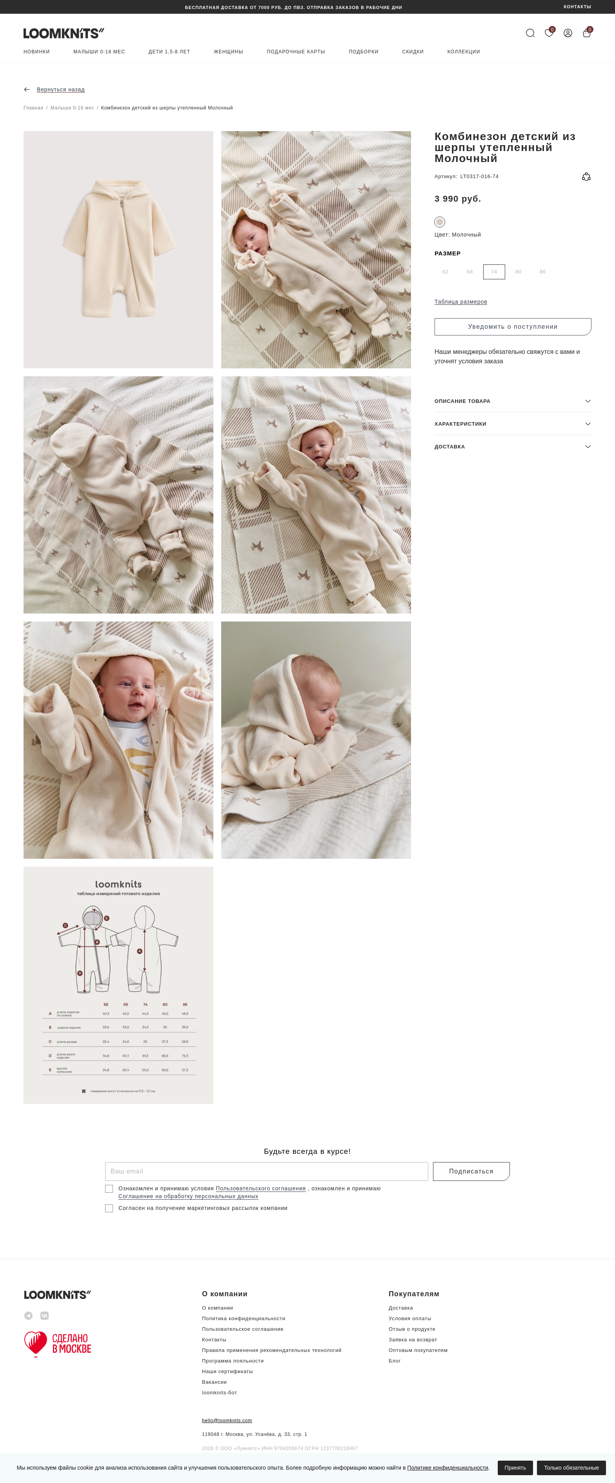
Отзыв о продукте (412, 1329)
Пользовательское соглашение (243, 1329)
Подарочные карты (296, 52)
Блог (395, 1361)
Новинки (37, 52)
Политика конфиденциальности (244, 1318)
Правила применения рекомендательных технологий (272, 1350)
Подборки (363, 52)
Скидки (413, 52)
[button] (513, 1047)
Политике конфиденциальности (447, 1468)
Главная (34, 108)
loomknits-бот (219, 1393)
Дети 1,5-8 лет (169, 52)
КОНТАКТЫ (577, 7)
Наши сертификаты (227, 1371)
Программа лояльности (233, 1361)
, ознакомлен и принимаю (344, 1188)
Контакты (214, 1340)
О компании (217, 1308)
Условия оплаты (410, 1318)
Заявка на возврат (413, 1340)
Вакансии (214, 1382)
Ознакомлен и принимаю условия (167, 1188)
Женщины (228, 52)
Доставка (401, 1308)
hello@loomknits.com (227, 1420)
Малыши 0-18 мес (99, 52)
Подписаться (471, 1171)
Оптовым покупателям (418, 1350)
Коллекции (464, 52)
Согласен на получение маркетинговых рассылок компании (202, 1208)
